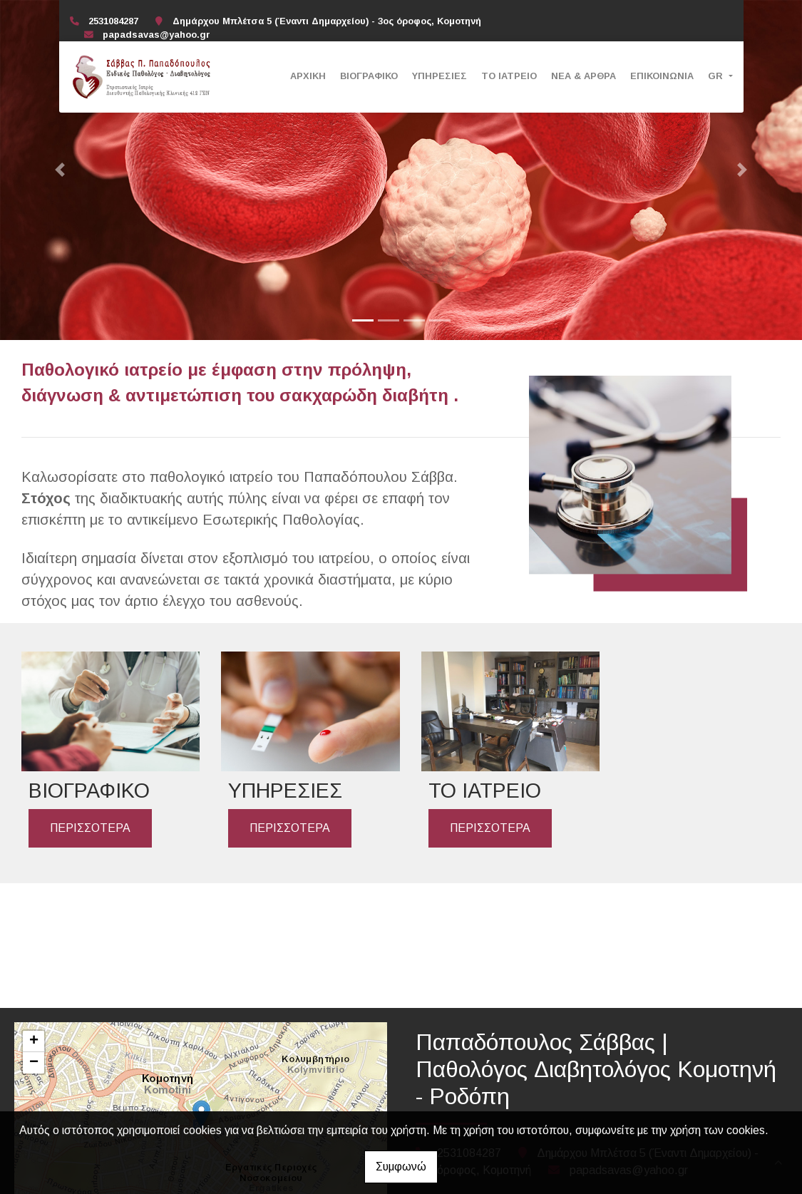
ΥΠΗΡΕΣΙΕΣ (439, 76)
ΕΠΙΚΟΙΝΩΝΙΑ (662, 76)
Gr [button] (717, 76)
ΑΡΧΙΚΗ (308, 76)
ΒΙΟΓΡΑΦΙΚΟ (369, 76)
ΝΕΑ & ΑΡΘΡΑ (583, 76)
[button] (60, 170)
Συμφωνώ (401, 1166)
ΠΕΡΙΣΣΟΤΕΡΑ (90, 825)
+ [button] (33, 1041)
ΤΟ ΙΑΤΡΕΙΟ (509, 76)
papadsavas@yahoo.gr (156, 34)
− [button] (33, 1063)
